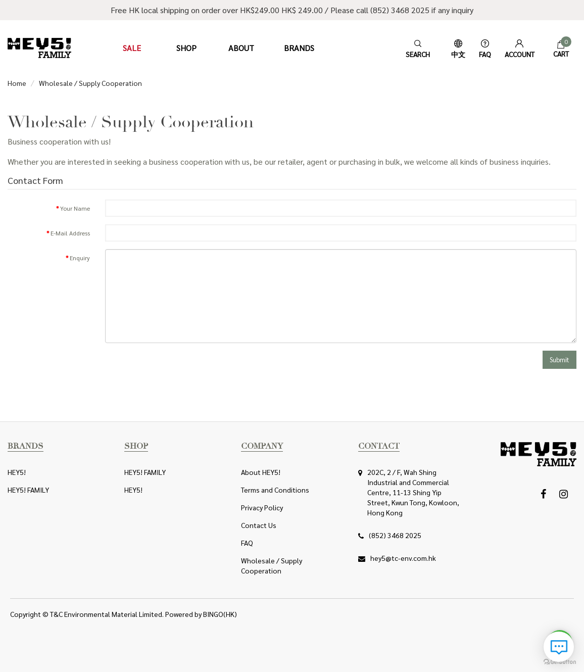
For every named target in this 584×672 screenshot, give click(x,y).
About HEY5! (260, 471)
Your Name (75, 208)
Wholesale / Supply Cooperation (90, 82)
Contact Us (258, 525)
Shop (186, 47)
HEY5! (17, 471)
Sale (132, 47)
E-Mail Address (70, 233)
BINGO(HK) (220, 613)
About (241, 47)
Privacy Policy (262, 507)
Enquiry (80, 258)
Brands (299, 47)
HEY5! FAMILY (28, 489)
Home (17, 82)
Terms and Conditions (275, 489)
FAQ (247, 542)
